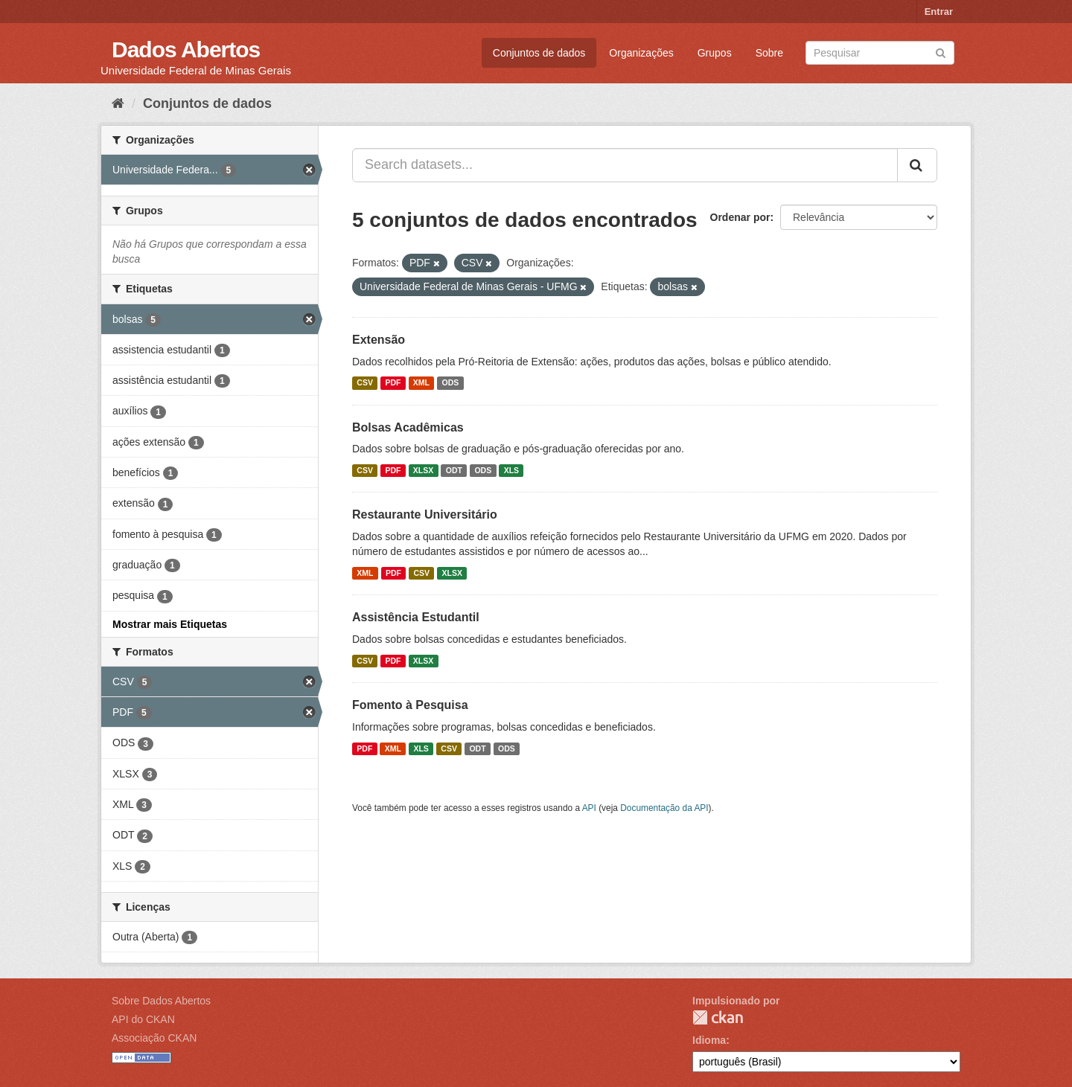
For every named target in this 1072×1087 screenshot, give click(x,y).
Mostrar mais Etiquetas (169, 624)
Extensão (378, 339)
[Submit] (940, 51)
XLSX (423, 470)
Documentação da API (664, 808)
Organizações (641, 53)
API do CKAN (143, 1019)
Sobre (769, 53)
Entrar (939, 11)
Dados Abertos (186, 49)
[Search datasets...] (625, 165)
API (589, 808)
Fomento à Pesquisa (410, 705)
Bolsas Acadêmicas (408, 427)
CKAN (717, 1017)
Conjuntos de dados (539, 53)
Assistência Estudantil (415, 617)
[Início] (118, 103)
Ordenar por (740, 217)
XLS (511, 470)
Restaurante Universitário (424, 514)
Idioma (709, 1040)
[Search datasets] (879, 53)
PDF (393, 383)
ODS (450, 383)
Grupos (715, 53)
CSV (365, 383)
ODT (454, 470)
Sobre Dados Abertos (161, 1001)
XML (421, 383)
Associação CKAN (154, 1038)
